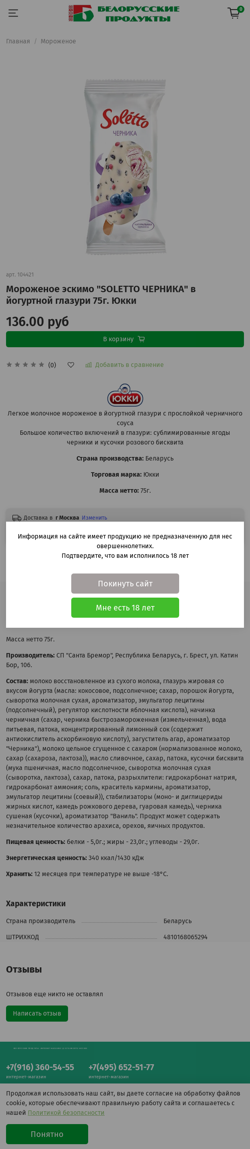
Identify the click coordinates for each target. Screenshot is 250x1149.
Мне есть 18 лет (125, 607)
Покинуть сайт (125, 583)
